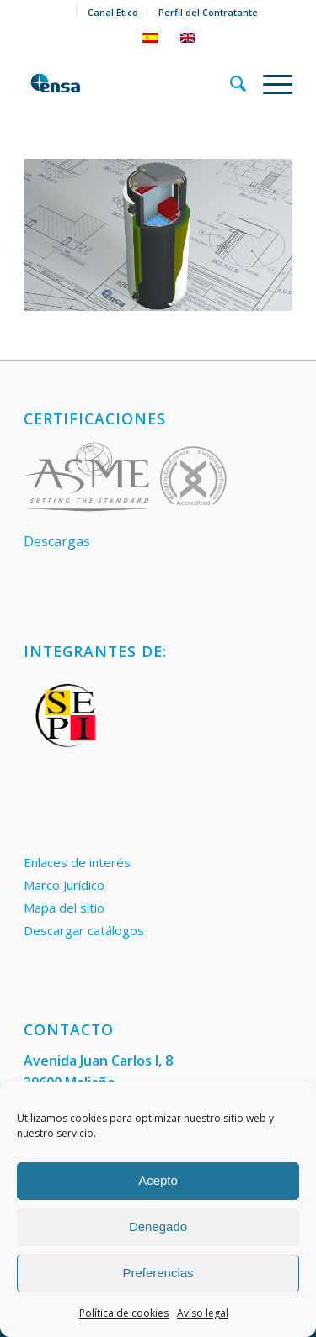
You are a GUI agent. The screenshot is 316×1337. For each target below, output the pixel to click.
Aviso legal (202, 1313)
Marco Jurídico (64, 884)
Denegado (158, 1226)
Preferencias (157, 1273)
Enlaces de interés (77, 862)
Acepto (158, 1180)
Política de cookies (124, 1313)
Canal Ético (113, 12)
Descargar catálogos (84, 930)
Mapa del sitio (64, 907)
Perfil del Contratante (208, 12)
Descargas (57, 541)
